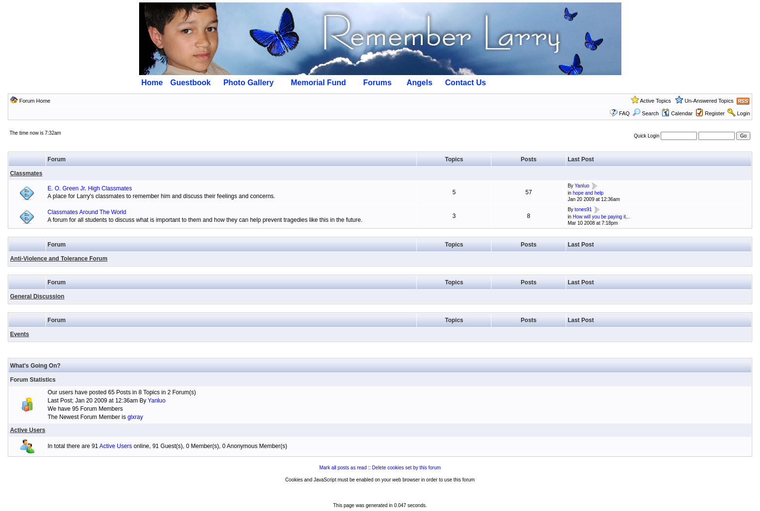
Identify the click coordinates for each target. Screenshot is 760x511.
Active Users (28, 430)
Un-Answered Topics (709, 101)
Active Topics (655, 101)
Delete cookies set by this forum (406, 467)
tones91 (583, 210)
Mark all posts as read (343, 467)
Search (646, 113)
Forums (377, 82)
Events (19, 334)
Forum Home (34, 101)
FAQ (624, 113)
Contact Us (465, 82)
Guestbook (190, 82)
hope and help (588, 193)
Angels (419, 82)
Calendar (677, 113)
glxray (135, 417)
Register (715, 113)
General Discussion (37, 296)
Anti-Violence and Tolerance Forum (59, 258)
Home (152, 82)
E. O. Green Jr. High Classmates (90, 188)
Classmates (26, 173)
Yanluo (581, 186)
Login (743, 113)
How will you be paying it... (601, 216)
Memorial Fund (318, 82)
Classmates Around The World (87, 212)
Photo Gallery (248, 82)
